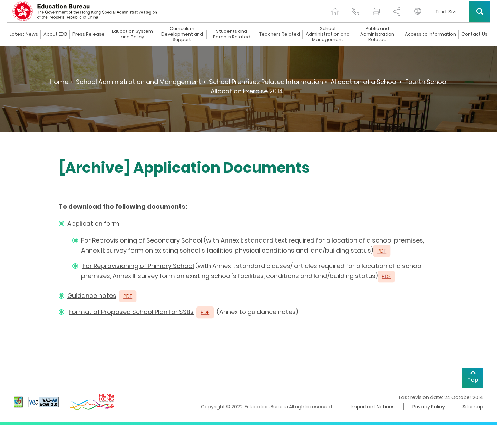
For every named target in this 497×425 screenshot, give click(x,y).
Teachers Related (279, 34)
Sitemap (472, 406)
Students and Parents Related (231, 34)
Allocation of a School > (366, 81)
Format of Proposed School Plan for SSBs (131, 312)
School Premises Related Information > (268, 81)
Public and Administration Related (377, 34)
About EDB (55, 34)
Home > (61, 81)
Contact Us (474, 34)
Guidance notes (91, 295)
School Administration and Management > (141, 81)
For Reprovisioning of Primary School (138, 266)
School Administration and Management (328, 34)
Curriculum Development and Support (182, 34)
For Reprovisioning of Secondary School (141, 240)
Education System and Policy (132, 34)
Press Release (88, 34)
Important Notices (373, 406)
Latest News (24, 34)
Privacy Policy (428, 406)
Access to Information (430, 34)
